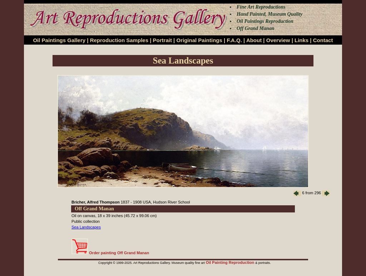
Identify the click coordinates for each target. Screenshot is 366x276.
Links (301, 40)
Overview (278, 40)
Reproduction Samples (119, 40)
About (254, 40)
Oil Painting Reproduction (231, 262)
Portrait (162, 40)
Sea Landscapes (86, 227)
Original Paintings (199, 40)
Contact (323, 40)
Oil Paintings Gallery (59, 40)
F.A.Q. (234, 40)
